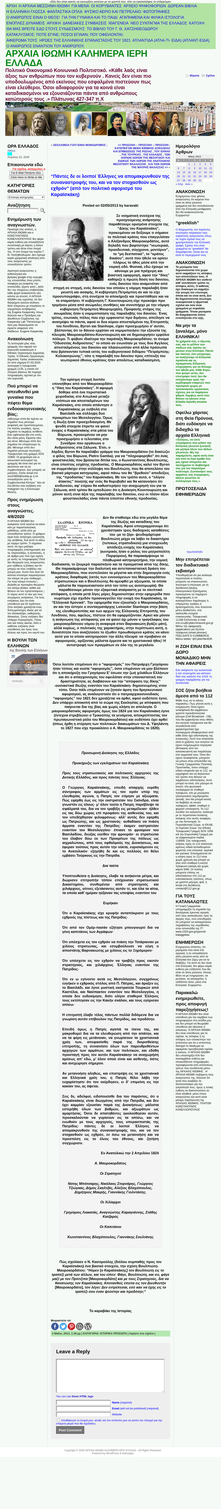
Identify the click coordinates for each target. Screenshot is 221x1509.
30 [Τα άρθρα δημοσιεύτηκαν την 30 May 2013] (194, 180)
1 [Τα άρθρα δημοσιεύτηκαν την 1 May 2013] (189, 164)
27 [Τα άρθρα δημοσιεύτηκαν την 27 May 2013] (178, 180)
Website (117, 1420)
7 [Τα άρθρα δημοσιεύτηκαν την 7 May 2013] (183, 168)
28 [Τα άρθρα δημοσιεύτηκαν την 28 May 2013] (183, 180)
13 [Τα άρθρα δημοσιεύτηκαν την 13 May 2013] (178, 172)
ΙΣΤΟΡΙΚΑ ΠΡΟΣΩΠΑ (113, 1333)
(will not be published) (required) (135, 1414)
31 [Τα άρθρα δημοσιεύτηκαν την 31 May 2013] (200, 180)
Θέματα (194, 75)
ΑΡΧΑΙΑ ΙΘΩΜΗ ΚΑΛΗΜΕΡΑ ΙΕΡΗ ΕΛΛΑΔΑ (76, 58)
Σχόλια (210, 75)
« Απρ (179, 184)
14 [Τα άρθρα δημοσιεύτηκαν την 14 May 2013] (183, 172)
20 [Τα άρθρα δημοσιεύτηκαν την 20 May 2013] (178, 176)
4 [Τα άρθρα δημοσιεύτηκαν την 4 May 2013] (205, 164)
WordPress (112, 1459)
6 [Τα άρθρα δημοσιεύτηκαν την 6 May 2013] (178, 168)
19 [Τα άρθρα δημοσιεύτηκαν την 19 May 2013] (210, 172)
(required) (122, 1408)
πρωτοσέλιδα (195, 551)
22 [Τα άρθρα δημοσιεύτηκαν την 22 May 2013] (189, 176)
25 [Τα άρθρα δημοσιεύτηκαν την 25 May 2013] (205, 176)
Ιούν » (189, 184)
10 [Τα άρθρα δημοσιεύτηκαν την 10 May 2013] (200, 168)
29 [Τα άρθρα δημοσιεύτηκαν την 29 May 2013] (189, 180)
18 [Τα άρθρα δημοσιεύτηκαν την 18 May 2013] (205, 172)
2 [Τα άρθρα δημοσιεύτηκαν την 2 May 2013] (194, 164)
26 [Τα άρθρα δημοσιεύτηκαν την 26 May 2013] (210, 176)
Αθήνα (11, 150)
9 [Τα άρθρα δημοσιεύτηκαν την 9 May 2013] (194, 168)
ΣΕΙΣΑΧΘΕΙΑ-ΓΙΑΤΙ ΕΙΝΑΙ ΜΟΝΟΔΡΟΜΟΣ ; (80, 145)
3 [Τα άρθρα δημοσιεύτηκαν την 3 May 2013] (199, 164)
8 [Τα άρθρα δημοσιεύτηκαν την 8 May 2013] (189, 168)
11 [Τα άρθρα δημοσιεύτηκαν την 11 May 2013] (205, 168)
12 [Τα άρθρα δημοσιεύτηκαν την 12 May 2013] (210, 168)
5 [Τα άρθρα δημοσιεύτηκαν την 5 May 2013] (210, 164)
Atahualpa (127, 1459)
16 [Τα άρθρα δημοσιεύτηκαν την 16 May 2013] (194, 172)
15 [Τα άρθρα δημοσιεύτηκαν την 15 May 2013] (189, 172)
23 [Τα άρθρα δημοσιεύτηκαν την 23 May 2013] (194, 176)
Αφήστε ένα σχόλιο (141, 1333)
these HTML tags (82, 1402)
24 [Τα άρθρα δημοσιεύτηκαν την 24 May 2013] (200, 176)
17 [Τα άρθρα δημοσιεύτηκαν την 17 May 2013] (200, 172)
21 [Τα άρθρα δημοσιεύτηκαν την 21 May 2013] (183, 176)
